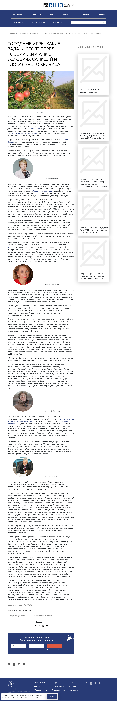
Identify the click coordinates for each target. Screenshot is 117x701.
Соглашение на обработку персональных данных (19, 692)
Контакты (55, 693)
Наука (65, 14)
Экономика (17, 14)
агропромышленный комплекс (39, 616)
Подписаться (55, 646)
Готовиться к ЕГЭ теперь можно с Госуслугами (91, 90)
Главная (12, 33)
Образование (83, 14)
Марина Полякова (22, 610)
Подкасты (58, 22)
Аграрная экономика (42, 191)
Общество (36, 14)
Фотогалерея (18, 22)
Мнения (101, 14)
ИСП (41, 421)
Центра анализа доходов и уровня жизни (37, 420)
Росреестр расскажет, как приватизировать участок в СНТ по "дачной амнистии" (93, 276)
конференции (34, 128)
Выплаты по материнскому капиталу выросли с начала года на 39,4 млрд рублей (92, 135)
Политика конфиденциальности (16, 689)
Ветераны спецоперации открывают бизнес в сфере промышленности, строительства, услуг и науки (93, 183)
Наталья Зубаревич (17, 423)
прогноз (11, 247)
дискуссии (22, 616)
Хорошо (52, 696)
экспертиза (12, 616)
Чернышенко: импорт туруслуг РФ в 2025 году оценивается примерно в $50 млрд (94, 230)
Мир (51, 14)
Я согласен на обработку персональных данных (54, 650)
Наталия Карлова (49, 245)
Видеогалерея (38, 22)
